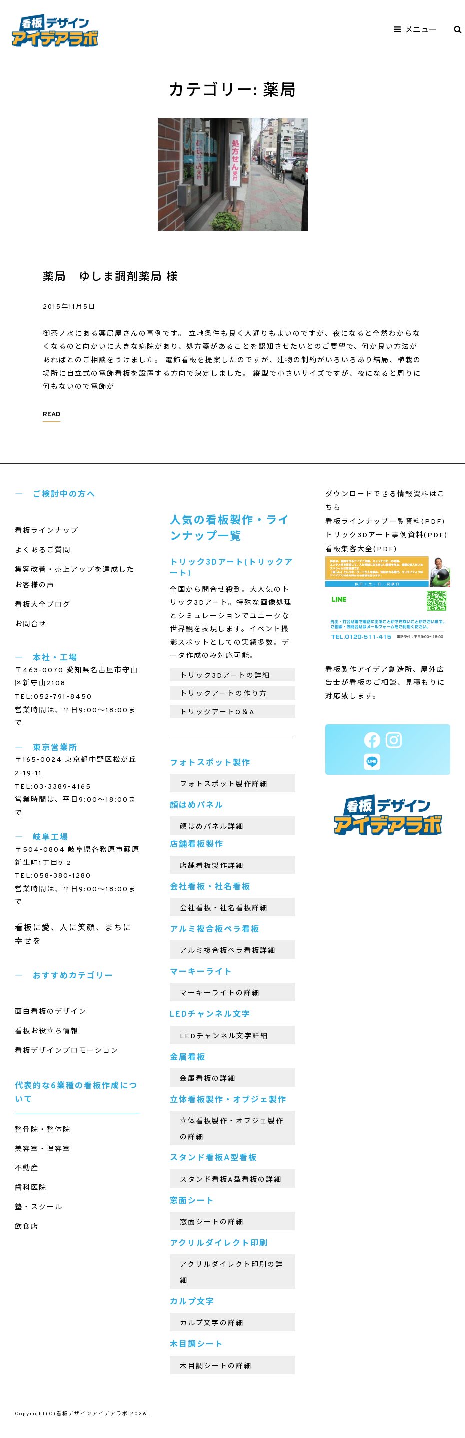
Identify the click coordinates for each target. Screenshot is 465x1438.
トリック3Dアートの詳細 (225, 676)
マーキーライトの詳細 (220, 993)
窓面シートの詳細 (212, 1222)
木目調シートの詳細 (216, 1366)
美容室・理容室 (43, 1149)
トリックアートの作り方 (223, 694)
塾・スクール (39, 1207)
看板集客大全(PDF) (361, 549)
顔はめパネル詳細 (212, 827)
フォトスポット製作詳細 (224, 784)
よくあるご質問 (43, 550)
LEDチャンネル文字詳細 (224, 1036)
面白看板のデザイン (51, 1012)
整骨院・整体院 (43, 1130)
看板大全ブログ (43, 605)
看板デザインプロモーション (67, 1051)
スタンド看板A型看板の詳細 (231, 1180)
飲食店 (27, 1227)
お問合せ (31, 624)
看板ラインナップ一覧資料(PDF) (385, 522)
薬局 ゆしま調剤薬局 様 (110, 277)
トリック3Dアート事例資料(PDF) (386, 535)
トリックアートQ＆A (217, 712)
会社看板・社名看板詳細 (224, 908)
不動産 (27, 1168)
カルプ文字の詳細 (212, 1323)
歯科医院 (31, 1188)
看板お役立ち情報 (47, 1031)
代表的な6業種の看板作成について (76, 1093)
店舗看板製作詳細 (212, 866)
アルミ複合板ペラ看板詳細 (228, 951)
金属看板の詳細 (208, 1079)
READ (51, 414)
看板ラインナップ (47, 531)
